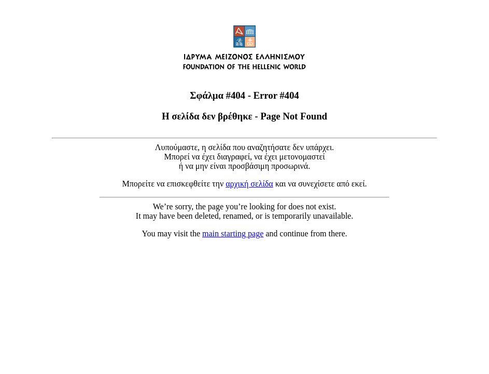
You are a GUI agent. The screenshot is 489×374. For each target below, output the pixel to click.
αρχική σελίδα (249, 183)
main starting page (232, 233)
